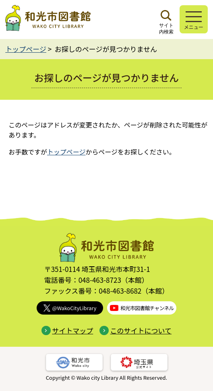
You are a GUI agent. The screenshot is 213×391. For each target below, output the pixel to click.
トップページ (25, 49)
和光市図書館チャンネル (142, 308)
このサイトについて (135, 330)
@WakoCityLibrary (70, 308)
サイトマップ (67, 330)
